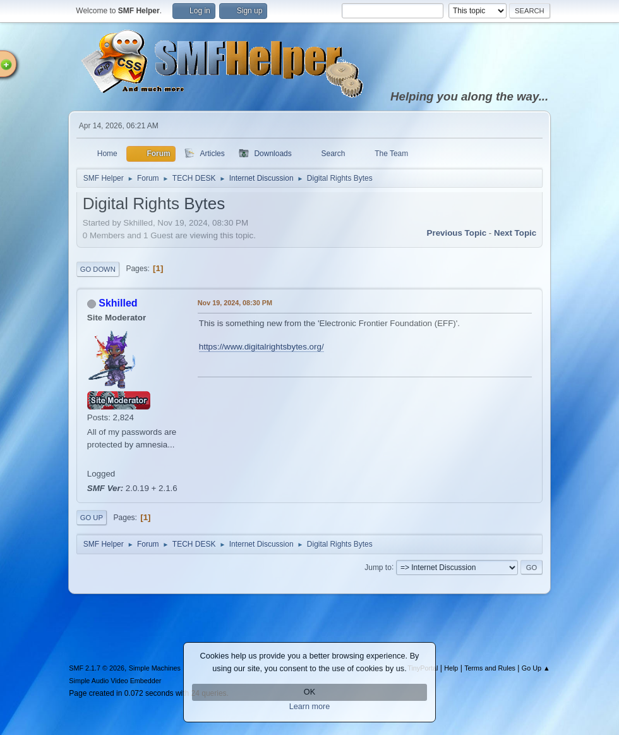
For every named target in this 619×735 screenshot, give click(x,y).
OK (309, 692)
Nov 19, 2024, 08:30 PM (235, 303)
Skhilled (118, 303)
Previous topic (457, 233)
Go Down (98, 269)
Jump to (378, 566)
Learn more (309, 706)
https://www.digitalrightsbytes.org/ (261, 346)
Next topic (515, 233)
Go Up (91, 517)
